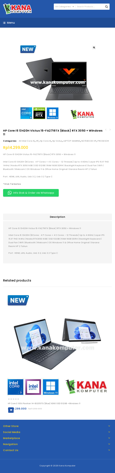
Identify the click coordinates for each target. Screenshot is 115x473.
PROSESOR (103, 140)
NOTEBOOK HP (89, 140)
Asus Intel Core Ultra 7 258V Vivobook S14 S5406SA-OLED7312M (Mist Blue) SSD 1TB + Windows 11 (106, 129)
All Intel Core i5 (27, 140)
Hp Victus (57, 140)
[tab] (57, 217)
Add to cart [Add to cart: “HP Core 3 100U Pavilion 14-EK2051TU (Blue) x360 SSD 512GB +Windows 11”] (11, 410)
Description (57, 217)
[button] (94, 48)
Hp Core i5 (45, 140)
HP (37, 140)
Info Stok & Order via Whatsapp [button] (31, 193)
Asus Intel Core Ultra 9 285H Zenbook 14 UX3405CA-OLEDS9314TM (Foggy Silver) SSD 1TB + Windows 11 (110, 129)
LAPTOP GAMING (71, 140)
